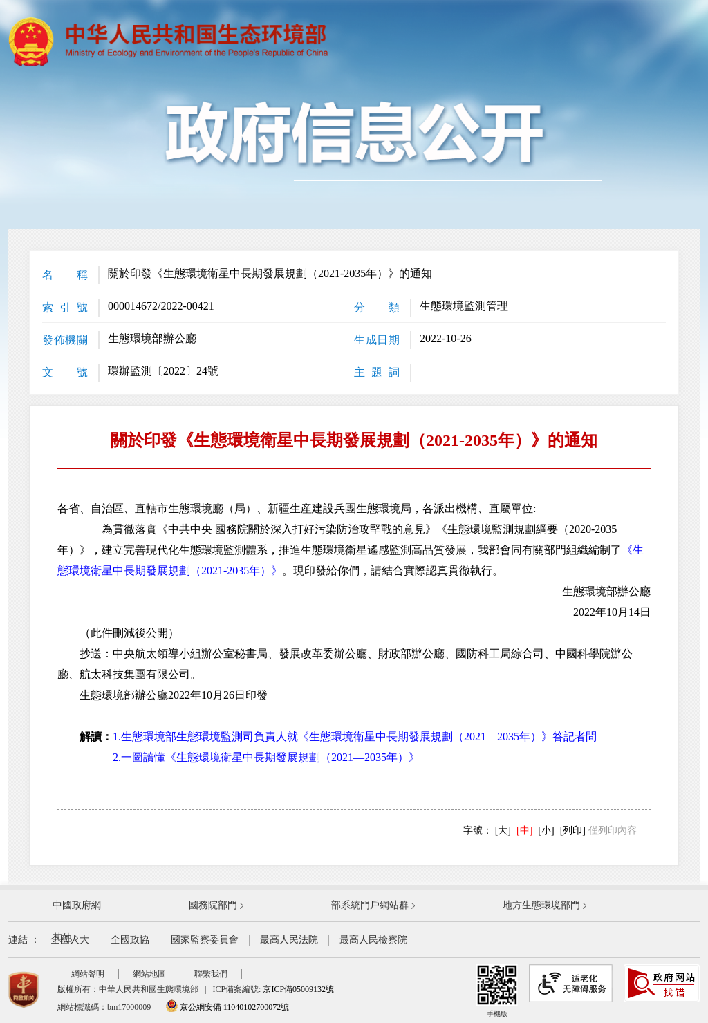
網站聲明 (87, 974)
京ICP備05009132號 (298, 989)
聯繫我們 (210, 974)
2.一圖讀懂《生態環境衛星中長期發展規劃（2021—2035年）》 (266, 757)
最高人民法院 (289, 940)
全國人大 (69, 940)
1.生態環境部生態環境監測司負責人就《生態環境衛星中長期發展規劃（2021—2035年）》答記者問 (355, 736)
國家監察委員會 (205, 940)
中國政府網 (77, 905)
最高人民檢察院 (373, 940)
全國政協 (130, 940)
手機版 (497, 990)
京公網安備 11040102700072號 (227, 1007)
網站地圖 (149, 974)
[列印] (573, 830)
